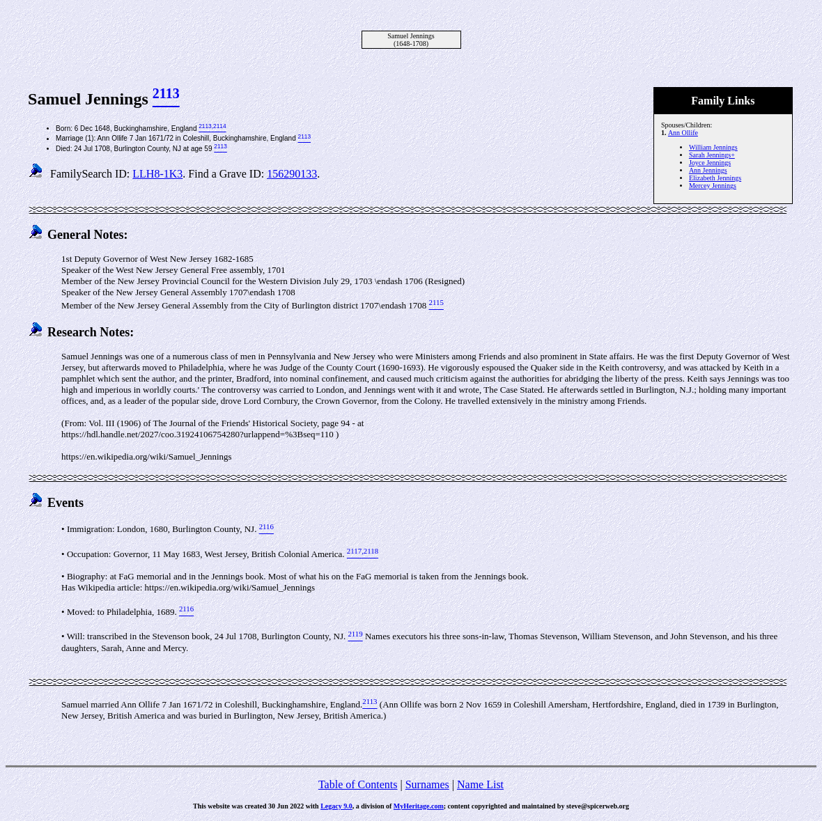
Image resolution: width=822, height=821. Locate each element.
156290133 (292, 174)
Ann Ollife (683, 132)
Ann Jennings (708, 170)
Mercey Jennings (712, 185)
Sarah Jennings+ (712, 155)
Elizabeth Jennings (715, 178)
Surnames (427, 784)
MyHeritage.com (419, 806)
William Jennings (713, 147)
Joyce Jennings (710, 162)
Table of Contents (358, 784)
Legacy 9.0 (336, 806)
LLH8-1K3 (157, 174)
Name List (480, 784)
